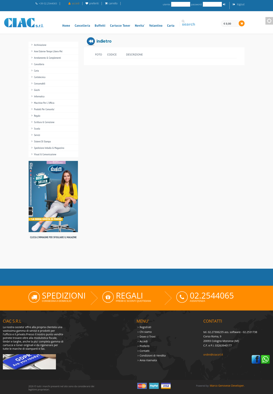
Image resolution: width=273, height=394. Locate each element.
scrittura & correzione (44, 122)
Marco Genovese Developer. (227, 385)
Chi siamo (146, 332)
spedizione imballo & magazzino (49, 148)
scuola (37, 128)
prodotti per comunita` (44, 109)
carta (36, 70)
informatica (39, 96)
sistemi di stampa (42, 141)
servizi (37, 135)
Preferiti (144, 346)
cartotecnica (40, 77)
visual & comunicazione (45, 154)
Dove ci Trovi (147, 336)
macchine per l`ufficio (44, 103)
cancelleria (39, 64)
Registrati (145, 327)
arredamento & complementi (47, 57)
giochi (37, 90)
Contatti (144, 351)
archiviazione (40, 45)
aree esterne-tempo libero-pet (48, 51)
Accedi (143, 341)
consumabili (39, 83)
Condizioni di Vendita (153, 355)
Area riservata (148, 360)
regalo (37, 115)
